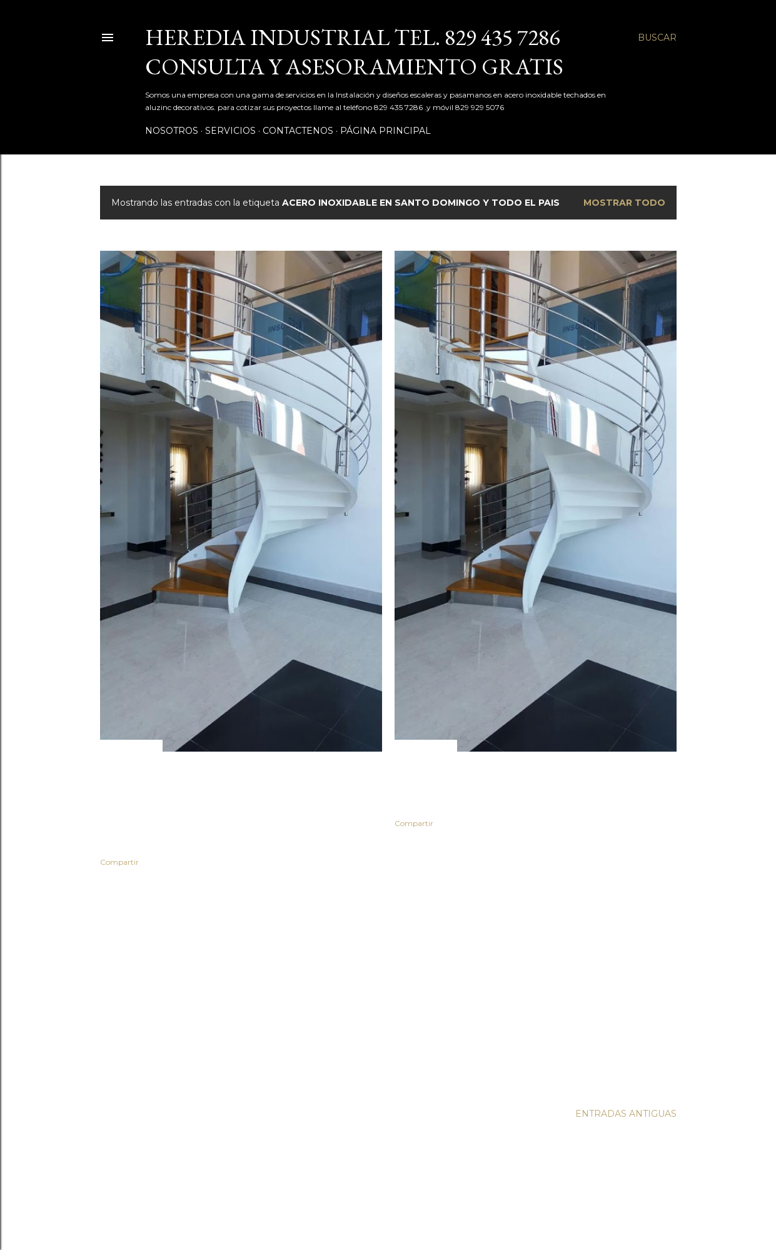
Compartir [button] (119, 862)
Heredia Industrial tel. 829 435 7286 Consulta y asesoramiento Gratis (354, 52)
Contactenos (298, 130)
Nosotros (171, 130)
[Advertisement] (241, 985)
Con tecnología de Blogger (388, 1190)
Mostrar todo (624, 202)
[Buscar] (657, 38)
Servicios (230, 130)
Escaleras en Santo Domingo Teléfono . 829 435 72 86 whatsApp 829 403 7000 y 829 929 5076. (533, 784)
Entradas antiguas (626, 1113)
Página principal (385, 130)
